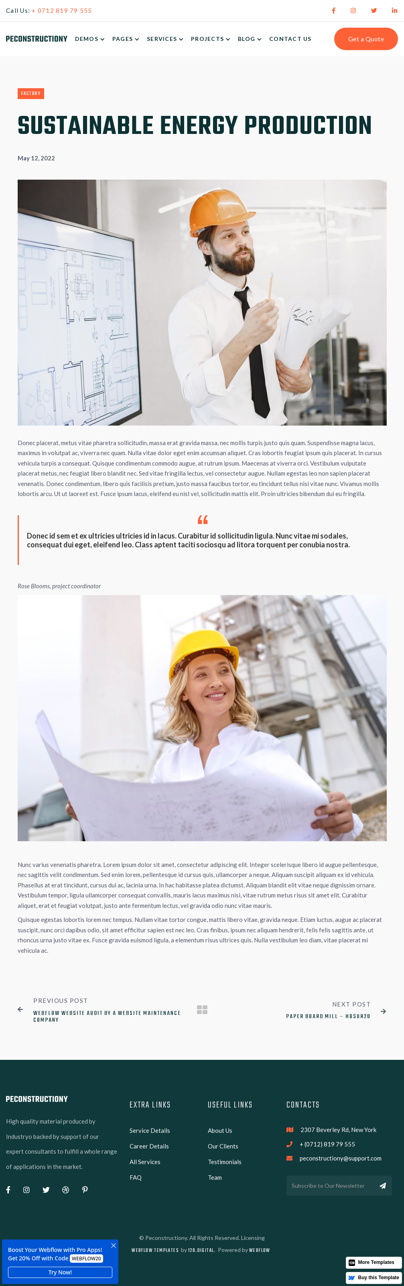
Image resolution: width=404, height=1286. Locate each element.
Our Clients (223, 1146)
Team (215, 1177)
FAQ (136, 1177)
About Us (220, 1130)
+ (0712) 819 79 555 (327, 1144)
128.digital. (202, 1251)
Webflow (259, 1251)
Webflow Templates (155, 1251)
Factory (31, 93)
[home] (36, 39)
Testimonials (225, 1161)
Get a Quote (366, 39)
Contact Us (290, 38)
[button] (93, 39)
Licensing (253, 1237)
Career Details (149, 1146)
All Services (145, 1161)
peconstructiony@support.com (341, 1158)
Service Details (150, 1130)
